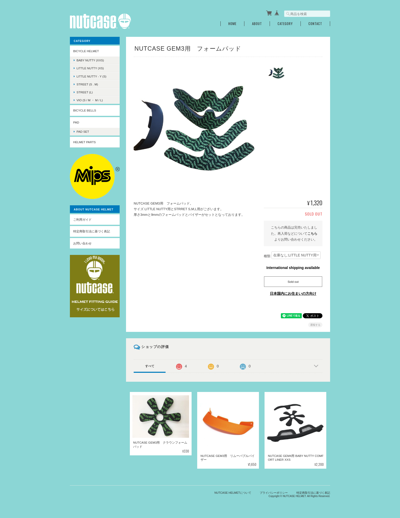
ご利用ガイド (82, 219)
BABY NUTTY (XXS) (90, 60)
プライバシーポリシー (274, 492)
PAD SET (83, 131)
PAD (76, 122)
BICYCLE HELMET (86, 51)
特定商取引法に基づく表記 (91, 231)
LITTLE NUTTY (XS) (90, 68)
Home (232, 23)
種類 (267, 256)
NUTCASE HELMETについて (233, 492)
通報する (315, 324)
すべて (149, 366)
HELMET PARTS (84, 142)
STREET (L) (85, 92)
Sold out (293, 281)
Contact (315, 23)
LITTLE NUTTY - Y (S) (91, 76)
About (257, 23)
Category (285, 23)
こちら (312, 233)
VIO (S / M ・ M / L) (90, 100)
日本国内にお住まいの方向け (293, 293)
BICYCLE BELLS (84, 110)
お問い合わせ (82, 243)
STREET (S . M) (87, 84)
